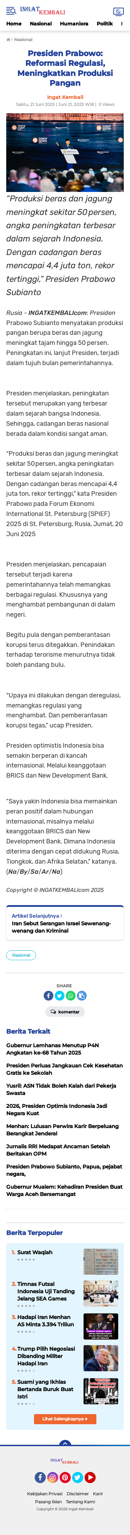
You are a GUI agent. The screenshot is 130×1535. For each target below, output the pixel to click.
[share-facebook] (48, 996)
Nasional (41, 24)
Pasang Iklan (48, 1501)
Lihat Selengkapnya (65, 1418)
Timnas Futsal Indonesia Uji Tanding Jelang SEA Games (46, 1291)
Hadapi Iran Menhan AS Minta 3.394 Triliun (45, 1321)
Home (13, 24)
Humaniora (74, 24)
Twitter (80, 1480)
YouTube (95, 1480)
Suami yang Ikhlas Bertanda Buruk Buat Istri (45, 1389)
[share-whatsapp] (71, 996)
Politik (105, 24)
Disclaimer (78, 1493)
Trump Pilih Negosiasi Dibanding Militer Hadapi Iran (46, 1356)
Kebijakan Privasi (44, 1493)
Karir (98, 1493)
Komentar (65, 1011)
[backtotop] (65, 1446)
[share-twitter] (59, 996)
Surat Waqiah (34, 1252)
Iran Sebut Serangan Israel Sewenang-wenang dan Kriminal (61, 927)
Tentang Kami (80, 1501)
